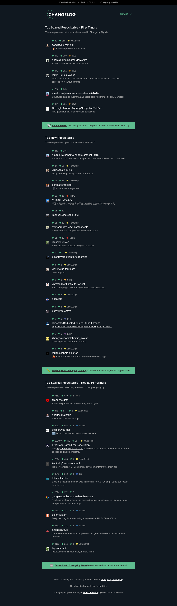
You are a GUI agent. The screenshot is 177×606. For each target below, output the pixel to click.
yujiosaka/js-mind (62, 169)
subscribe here (90, 592)
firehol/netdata (60, 399)
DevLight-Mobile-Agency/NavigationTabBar (76, 108)
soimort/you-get (61, 429)
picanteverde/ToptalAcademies (69, 256)
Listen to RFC (59, 125)
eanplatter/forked (62, 184)
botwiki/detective (61, 310)
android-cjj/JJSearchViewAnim (69, 59)
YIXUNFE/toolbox (62, 199)
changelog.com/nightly (112, 579)
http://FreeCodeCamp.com (70, 448)
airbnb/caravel (60, 529)
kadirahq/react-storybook (66, 463)
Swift (68, 280)
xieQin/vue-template (63, 268)
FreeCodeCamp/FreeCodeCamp (71, 444)
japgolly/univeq (60, 241)
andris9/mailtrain (61, 414)
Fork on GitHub (88, 2)
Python (80, 425)
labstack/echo (60, 478)
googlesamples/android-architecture (72, 496)
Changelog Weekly (109, 2)
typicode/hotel (60, 548)
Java (72, 56)
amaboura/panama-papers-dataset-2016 (75, 93)
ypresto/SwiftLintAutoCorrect (68, 283)
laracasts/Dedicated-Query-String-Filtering (76, 322)
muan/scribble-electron (65, 352)
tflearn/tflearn (59, 514)
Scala (71, 238)
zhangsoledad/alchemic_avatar (70, 338)
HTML (71, 196)
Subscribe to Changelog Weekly (72, 565)
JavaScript (74, 41)
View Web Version (67, 2)
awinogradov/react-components (70, 226)
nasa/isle (57, 298)
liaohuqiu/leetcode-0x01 (65, 214)
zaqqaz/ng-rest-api (62, 44)
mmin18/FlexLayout (63, 74)
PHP (68, 319)
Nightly (126, 14)
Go (79, 474)
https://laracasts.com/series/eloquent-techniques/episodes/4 (82, 326)
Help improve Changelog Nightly (69, 370)
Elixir (68, 334)
